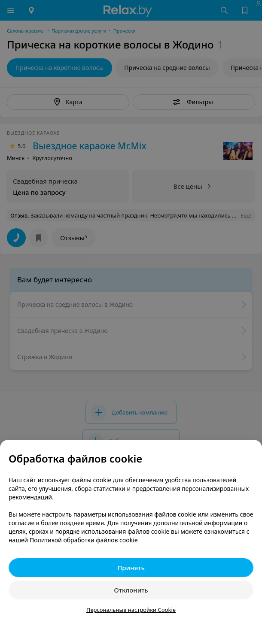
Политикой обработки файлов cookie (84, 540)
